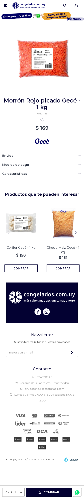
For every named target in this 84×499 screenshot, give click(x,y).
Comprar (51, 492)
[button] (76, 233)
